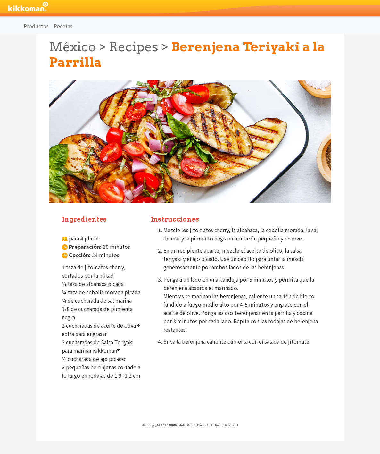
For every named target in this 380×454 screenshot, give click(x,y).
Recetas (63, 26)
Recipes (133, 47)
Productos (36, 26)
